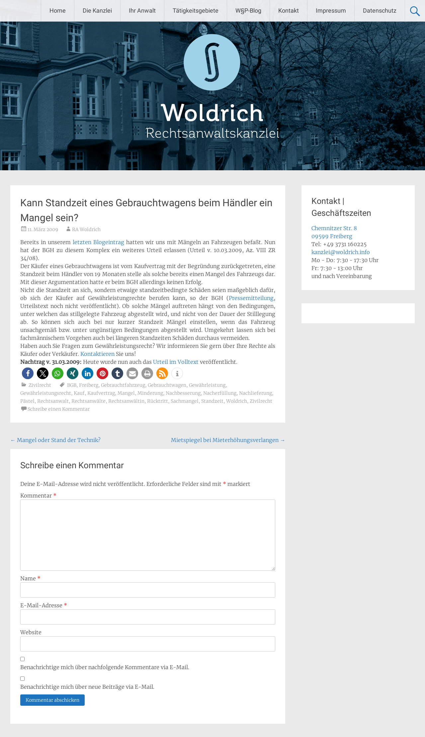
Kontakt (288, 10)
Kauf (79, 393)
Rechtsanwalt (53, 401)
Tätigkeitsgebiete (195, 10)
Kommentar (38, 495)
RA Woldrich (86, 229)
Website (31, 632)
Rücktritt (157, 401)
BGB (71, 385)
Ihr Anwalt (142, 10)
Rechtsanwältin (126, 401)
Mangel (126, 393)
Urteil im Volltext (176, 362)
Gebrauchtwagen (167, 385)
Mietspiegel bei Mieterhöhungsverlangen (228, 440)
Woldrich (236, 401)
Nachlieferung (255, 393)
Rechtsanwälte (88, 401)
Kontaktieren (97, 354)
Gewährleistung (207, 385)
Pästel (27, 401)
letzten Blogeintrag (98, 242)
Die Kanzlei (97, 10)
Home (57, 10)
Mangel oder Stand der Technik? (55, 440)
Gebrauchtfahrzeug (123, 385)
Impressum (331, 10)
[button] (28, 373)
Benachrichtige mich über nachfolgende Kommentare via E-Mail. (104, 667)
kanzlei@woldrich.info (340, 252)
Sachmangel (185, 401)
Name (30, 578)
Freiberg (88, 385)
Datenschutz (379, 10)
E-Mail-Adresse (43, 605)
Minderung (150, 393)
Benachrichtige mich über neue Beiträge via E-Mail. (87, 686)
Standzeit (212, 401)
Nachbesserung (183, 393)
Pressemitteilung (251, 298)
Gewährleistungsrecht (45, 393)
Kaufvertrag (101, 393)
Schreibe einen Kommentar (59, 409)
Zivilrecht (40, 385)
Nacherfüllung (219, 393)
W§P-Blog (248, 10)
